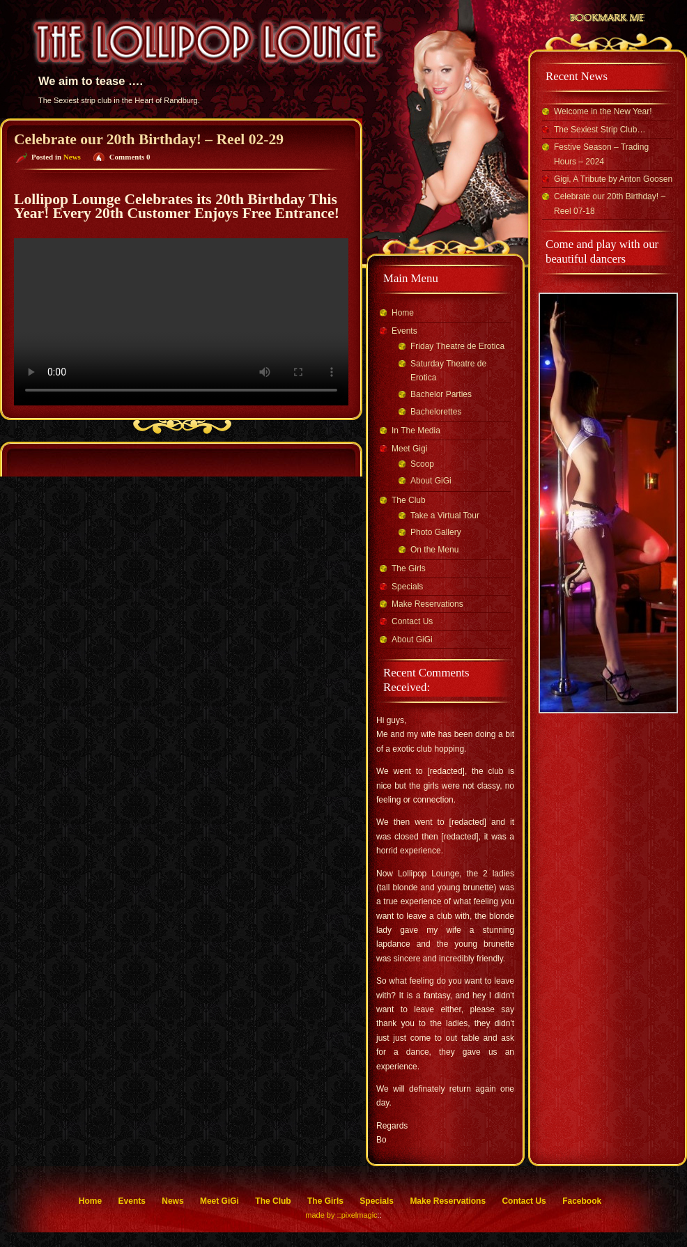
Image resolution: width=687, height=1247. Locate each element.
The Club (409, 500)
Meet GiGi (219, 1201)
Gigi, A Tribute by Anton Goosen (613, 179)
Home (403, 313)
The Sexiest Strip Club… (599, 129)
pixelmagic (359, 1215)
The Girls (409, 568)
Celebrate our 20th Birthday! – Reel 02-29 (149, 139)
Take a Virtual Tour (444, 515)
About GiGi (430, 481)
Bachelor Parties (441, 394)
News (72, 157)
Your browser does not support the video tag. (181, 321)
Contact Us (412, 621)
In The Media (416, 430)
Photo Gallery (435, 532)
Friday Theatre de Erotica (457, 346)
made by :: (323, 1215)
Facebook (581, 1201)
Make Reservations (427, 604)
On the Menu (434, 550)
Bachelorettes (435, 412)
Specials (407, 586)
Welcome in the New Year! (603, 111)
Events (404, 331)
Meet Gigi (409, 449)
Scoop (422, 464)
